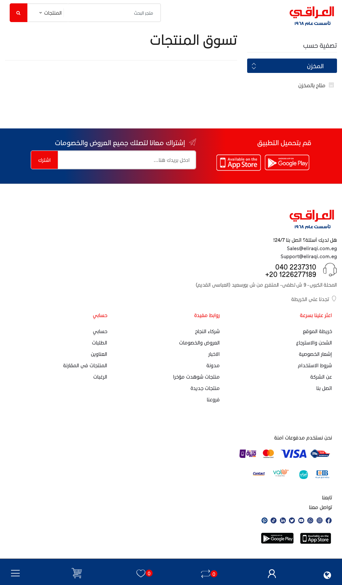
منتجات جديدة (205, 388)
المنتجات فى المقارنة (85, 365)
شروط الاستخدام (315, 365)
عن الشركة (321, 377)
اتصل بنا (324, 388)
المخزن (315, 65)
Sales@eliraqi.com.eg (312, 248)
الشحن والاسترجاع (314, 342)
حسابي (100, 331)
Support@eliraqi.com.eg (309, 256)
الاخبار (214, 354)
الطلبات (99, 342)
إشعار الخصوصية (315, 354)
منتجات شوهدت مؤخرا (196, 377)
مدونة (213, 365)
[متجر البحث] (114, 12)
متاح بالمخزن (311, 85)
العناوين (99, 354)
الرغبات (100, 377)
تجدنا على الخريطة (314, 299)
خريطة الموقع (317, 331)
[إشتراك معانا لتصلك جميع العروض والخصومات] (127, 160)
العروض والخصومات (199, 342)
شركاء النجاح (207, 331)
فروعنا (213, 399)
